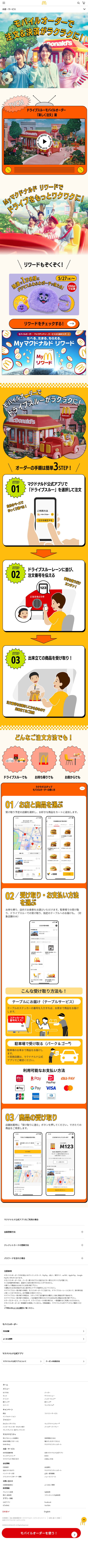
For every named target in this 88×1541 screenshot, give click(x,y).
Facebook (48, 1505)
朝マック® (6, 1404)
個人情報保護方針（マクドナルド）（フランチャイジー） (28, 1520)
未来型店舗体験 (8, 1455)
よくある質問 (18, 1308)
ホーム (5, 1387)
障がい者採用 (7, 1498)
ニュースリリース (50, 1479)
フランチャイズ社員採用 (52, 1498)
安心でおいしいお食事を (11, 1441)
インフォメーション (9, 1419)
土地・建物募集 (50, 1476)
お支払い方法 (49, 1461)
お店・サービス (9, 1451)
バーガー (47, 1395)
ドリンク (6, 1401)
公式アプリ (6, 1505)
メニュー (6, 1391)
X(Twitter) (6, 1508)
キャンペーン (8, 1412)
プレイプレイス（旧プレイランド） (14, 1432)
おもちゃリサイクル (9, 1426)
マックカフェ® (49, 1408)
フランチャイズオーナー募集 (12, 1479)
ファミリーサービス (51, 1416)
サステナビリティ (9, 1437)
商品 (4, 1416)
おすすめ (6, 1395)
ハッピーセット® (50, 1401)
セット (5, 1398)
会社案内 (47, 1470)
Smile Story (6, 1447)
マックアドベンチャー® (52, 1426)
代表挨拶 (6, 1470)
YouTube (47, 1508)
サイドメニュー (50, 1398)
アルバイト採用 (8, 1494)
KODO (46, 1458)
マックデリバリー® (9, 1458)
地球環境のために (50, 1441)
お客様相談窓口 (8, 1487)
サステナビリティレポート (53, 1447)
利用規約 (5, 1520)
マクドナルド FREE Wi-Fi (11, 1461)
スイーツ (6, 1408)
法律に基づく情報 (54, 1520)
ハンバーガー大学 (8, 1476)
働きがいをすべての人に (52, 1444)
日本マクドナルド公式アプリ (54, 1455)
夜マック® (48, 1404)
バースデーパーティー (52, 1429)
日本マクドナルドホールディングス (13, 1523)
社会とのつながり (8, 1473)
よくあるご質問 (50, 1487)
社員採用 (47, 1494)
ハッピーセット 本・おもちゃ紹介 (14, 1429)
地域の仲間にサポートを (11, 1444)
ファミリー (7, 1422)
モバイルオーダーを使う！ (37, 1531)
